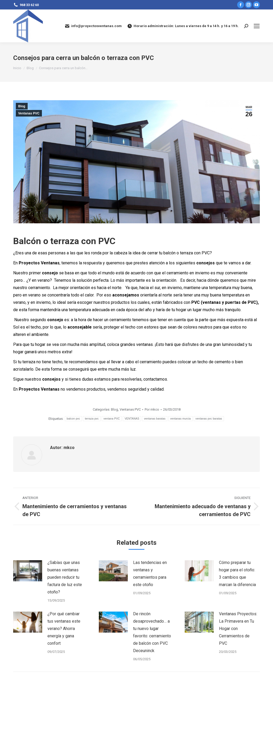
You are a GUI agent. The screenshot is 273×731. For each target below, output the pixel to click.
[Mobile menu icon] (256, 26)
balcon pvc (73, 418)
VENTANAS (132, 418)
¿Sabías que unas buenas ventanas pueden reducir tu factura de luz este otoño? (64, 577)
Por (152, 409)
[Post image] (27, 570)
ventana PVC (112, 418)
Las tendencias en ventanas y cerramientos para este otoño (150, 573)
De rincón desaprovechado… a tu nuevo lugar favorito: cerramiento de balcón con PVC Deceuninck (152, 632)
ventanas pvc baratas (209, 418)
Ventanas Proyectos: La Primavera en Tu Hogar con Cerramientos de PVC (238, 628)
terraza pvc (92, 418)
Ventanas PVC (29, 113)
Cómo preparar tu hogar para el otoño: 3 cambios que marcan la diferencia (237, 573)
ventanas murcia (180, 418)
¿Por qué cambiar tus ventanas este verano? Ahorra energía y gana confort (63, 628)
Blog (21, 106)
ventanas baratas (154, 418)
